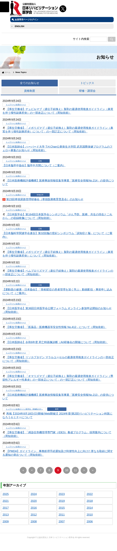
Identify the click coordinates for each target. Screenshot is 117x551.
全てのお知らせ (29, 83)
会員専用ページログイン (26, 19)
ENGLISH (19, 26)
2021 (6, 500)
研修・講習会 (87, 90)
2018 (90, 500)
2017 (6, 507)
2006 (90, 521)
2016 (34, 507)
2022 (90, 494)
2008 (34, 521)
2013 (6, 514)
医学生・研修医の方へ (34, 409)
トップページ (11, 104)
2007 (62, 521)
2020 (34, 500)
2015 (62, 507)
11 (75, 470)
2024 (34, 494)
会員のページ (21, 104)
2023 (62, 494)
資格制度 (29, 90)
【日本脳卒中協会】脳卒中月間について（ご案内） (34, 165)
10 (66, 470)
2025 (6, 494)
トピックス (87, 83)
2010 (90, 514)
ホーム (7, 72)
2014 (90, 507)
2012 (34, 514)
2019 (62, 500)
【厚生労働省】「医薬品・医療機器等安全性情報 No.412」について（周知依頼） (56, 327)
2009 (6, 521)
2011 (62, 514)
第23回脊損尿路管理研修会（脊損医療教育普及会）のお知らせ (44, 199)
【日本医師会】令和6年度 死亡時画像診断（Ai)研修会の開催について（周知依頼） (57, 342)
